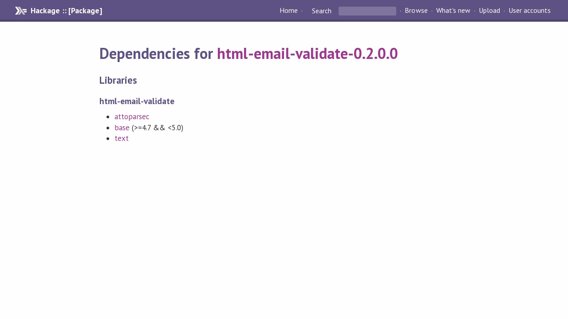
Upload (489, 10)
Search (321, 10)
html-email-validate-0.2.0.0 (307, 53)
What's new (453, 10)
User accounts (530, 10)
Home (289, 10)
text (121, 138)
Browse (416, 10)
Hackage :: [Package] (66, 11)
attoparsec (132, 116)
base (122, 127)
